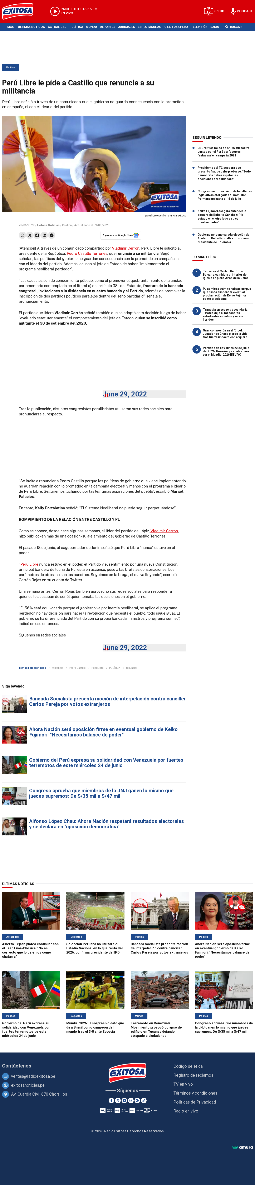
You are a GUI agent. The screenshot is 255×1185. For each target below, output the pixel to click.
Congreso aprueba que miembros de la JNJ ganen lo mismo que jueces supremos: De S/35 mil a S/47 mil (101, 793)
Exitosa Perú (177, 27)
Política (76, 27)
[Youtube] (124, 1100)
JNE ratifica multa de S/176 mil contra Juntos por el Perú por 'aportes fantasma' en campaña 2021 (224, 151)
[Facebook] (111, 1100)
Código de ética (188, 1066)
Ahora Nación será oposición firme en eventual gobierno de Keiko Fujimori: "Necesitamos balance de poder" (103, 732)
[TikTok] (144, 1100)
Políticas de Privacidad (194, 1102)
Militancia (57, 667)
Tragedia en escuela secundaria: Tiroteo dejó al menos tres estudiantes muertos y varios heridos (225, 314)
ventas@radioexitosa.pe (33, 1076)
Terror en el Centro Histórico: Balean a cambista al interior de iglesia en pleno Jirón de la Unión (226, 275)
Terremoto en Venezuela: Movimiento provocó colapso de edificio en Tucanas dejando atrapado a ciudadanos (156, 1029)
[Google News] (137, 1100)
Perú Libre (29, 564)
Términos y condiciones (195, 1093)
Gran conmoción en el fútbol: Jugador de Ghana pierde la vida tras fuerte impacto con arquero (225, 334)
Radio (214, 27)
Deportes (107, 27)
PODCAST (245, 11)
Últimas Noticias (31, 27)
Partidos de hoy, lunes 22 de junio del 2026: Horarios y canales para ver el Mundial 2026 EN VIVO (226, 351)
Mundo (91, 27)
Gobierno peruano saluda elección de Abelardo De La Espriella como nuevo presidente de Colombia (223, 238)
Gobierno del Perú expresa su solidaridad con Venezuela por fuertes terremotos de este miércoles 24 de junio (106, 762)
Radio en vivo (185, 1111)
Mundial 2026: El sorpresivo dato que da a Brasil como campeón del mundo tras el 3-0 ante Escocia (95, 1027)
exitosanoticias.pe (28, 1085)
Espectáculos (149, 27)
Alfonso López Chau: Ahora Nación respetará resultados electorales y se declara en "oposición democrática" (106, 824)
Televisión (199, 27)
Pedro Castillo (77, 667)
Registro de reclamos (193, 1075)
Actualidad (57, 27)
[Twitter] (118, 1100)
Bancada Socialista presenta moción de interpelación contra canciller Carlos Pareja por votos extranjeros (107, 701)
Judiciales (126, 27)
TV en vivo (183, 1084)
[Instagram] (131, 1100)
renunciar (131, 667)
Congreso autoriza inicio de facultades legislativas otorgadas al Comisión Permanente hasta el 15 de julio (225, 195)
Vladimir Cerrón (125, 248)
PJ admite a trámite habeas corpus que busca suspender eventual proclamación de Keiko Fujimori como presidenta (227, 293)
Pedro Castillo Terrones (87, 253)
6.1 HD (219, 11)
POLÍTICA (114, 667)
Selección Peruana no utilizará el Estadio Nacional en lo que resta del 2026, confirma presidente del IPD (94, 948)
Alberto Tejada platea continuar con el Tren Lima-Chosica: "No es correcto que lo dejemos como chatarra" (30, 950)
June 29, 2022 (125, 394)
